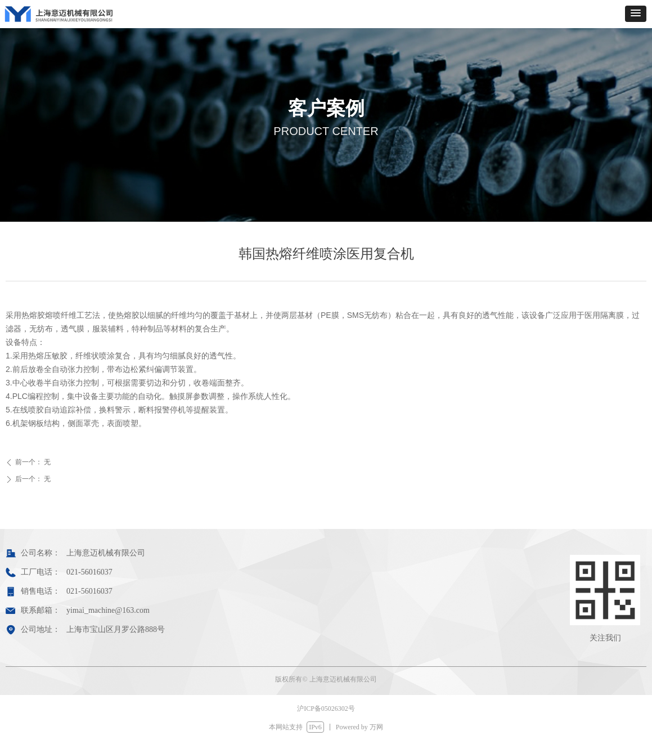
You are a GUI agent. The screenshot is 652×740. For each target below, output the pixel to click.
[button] (635, 14)
